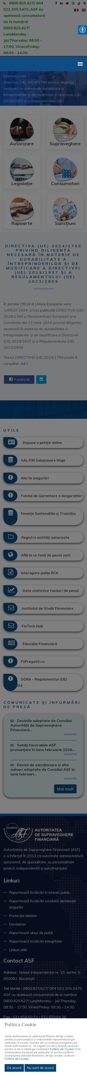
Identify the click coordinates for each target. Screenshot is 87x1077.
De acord (14, 1068)
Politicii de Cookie (62, 1049)
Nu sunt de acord (40, 1068)
